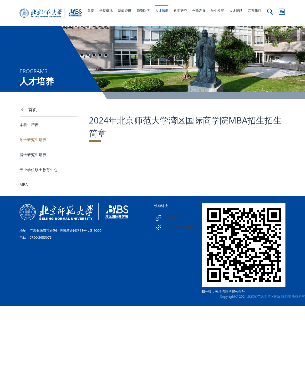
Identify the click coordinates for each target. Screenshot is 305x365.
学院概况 (106, 10)
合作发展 (199, 10)
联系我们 (254, 10)
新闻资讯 (124, 10)
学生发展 (217, 10)
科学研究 (180, 10)
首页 (90, 10)
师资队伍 (143, 10)
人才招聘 (236, 10)
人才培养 (161, 10)
